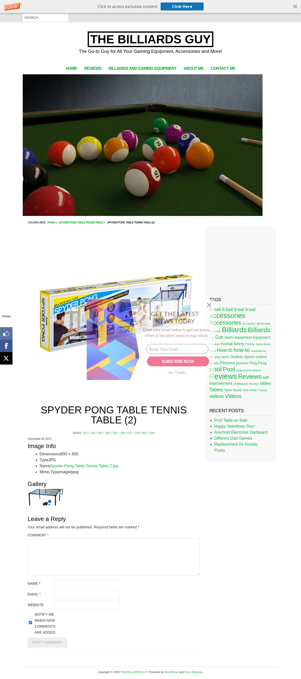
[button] (175, 317)
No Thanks (177, 372)
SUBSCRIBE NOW (178, 361)
